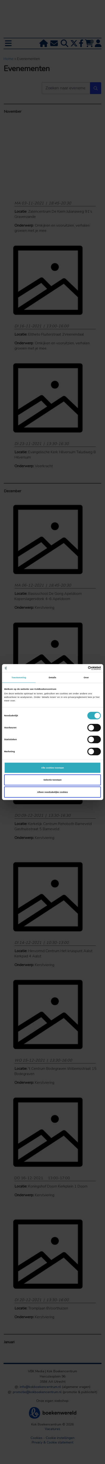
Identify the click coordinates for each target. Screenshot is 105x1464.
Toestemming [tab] (19, 677)
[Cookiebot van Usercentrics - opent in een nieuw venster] (80, 668)
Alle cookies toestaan (52, 768)
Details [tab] (52, 677)
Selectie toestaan (52, 780)
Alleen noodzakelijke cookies (52, 792)
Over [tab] (86, 677)
